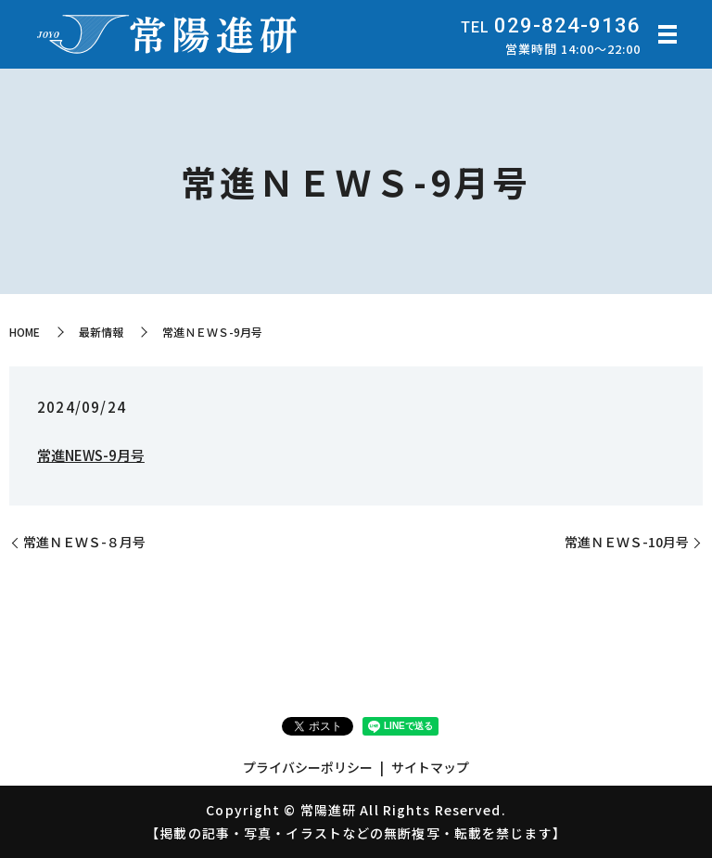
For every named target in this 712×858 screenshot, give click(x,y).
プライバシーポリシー (308, 767)
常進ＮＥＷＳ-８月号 (84, 542)
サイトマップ (430, 767)
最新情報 (101, 331)
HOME (24, 331)
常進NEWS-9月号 (91, 455)
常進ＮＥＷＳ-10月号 (627, 542)
